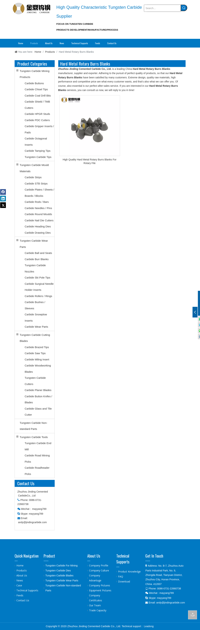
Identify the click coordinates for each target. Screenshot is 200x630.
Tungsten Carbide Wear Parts (34, 243)
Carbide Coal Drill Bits (38, 95)
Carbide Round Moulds (38, 214)
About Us (21, 575)
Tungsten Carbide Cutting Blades (35, 338)
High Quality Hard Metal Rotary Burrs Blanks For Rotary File (89, 161)
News (19, 580)
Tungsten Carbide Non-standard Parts (33, 426)
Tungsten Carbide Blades (59, 575)
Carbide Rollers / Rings (38, 296)
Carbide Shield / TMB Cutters (37, 104)
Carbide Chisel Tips (36, 89)
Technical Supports (27, 590)
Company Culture (99, 570)
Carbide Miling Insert (37, 359)
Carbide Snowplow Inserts (36, 317)
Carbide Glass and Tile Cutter (38, 411)
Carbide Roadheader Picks (37, 470)
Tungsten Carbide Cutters (35, 381)
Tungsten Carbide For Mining (61, 565)
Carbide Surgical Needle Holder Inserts (39, 286)
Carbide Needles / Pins (38, 208)
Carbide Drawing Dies (38, 232)
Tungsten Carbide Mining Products (35, 74)
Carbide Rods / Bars (37, 201)
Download (124, 581)
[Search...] (162, 8)
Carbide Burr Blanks (37, 259)
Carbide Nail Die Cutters (39, 220)
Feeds (19, 595)
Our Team (95, 605)
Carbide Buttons (34, 83)
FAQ (120, 576)
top (192, 614)
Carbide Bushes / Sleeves (35, 305)
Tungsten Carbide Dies (58, 570)
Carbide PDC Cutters (37, 120)
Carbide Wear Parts (36, 326)
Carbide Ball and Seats (38, 252)
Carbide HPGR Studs (37, 113)
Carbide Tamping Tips (38, 150)
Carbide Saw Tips (35, 353)
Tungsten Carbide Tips (38, 156)
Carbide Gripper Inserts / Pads (39, 129)
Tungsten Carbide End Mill (38, 446)
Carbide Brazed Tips (37, 347)
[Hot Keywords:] (184, 8)
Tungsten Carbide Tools (34, 437)
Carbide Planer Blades (38, 390)
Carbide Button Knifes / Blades (38, 399)
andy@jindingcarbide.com (32, 522)
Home (20, 565)
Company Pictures (99, 585)
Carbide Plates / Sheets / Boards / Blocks (39, 192)
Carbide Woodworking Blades (38, 368)
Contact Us (22, 600)
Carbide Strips (33, 177)
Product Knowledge (129, 571)
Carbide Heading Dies (38, 226)
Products (21, 570)
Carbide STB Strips (36, 183)
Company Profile (98, 565)
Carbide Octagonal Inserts (36, 141)
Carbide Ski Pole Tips (37, 277)
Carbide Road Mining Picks (37, 458)
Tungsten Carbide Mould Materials (34, 168)
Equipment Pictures (100, 590)
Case (19, 585)
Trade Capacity (97, 610)
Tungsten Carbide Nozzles (35, 268)
